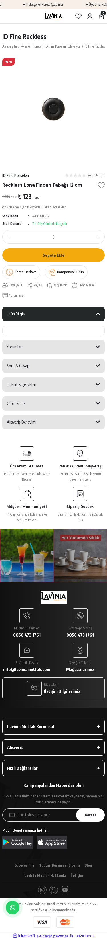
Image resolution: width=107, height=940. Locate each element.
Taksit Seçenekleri (21, 384)
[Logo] (53, 16)
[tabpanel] (53, 109)
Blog (88, 865)
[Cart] (101, 16)
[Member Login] (89, 16)
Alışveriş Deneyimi (21, 421)
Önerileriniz (16, 403)
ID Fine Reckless (24, 36)
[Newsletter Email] (53, 815)
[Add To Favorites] (101, 185)
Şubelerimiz (25, 865)
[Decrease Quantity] (7, 237)
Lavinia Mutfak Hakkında (45, 875)
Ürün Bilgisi (16, 313)
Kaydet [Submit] (90, 815)
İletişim (77, 875)
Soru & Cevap (18, 365)
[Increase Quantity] (99, 237)
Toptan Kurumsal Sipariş (59, 865)
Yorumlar (14, 346)
